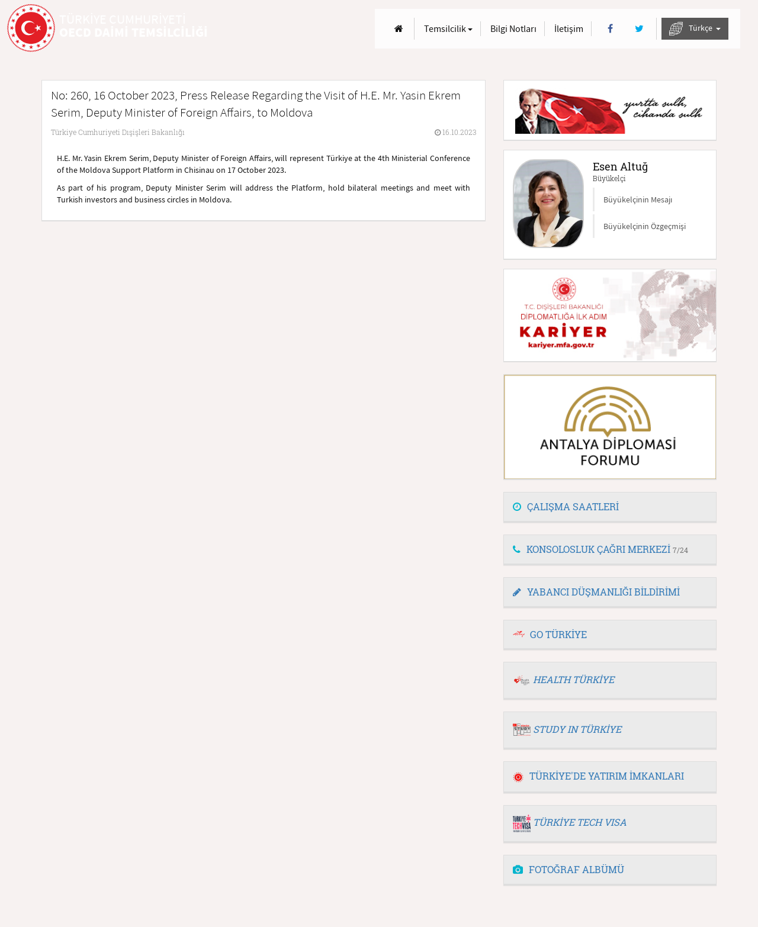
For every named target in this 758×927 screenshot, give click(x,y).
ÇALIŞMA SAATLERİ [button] (566, 506)
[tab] (610, 507)
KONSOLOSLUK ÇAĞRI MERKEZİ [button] (600, 549)
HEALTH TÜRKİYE (573, 679)
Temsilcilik (448, 28)
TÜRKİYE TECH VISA (580, 822)
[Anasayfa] (399, 29)
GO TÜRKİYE (558, 634)
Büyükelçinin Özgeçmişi (644, 226)
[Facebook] (610, 29)
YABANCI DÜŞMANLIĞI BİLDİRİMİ (596, 591)
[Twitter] (639, 29)
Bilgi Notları (513, 28)
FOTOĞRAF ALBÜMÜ (568, 869)
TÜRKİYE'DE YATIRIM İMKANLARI (598, 776)
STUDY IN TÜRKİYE (577, 729)
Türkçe (695, 29)
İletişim (568, 28)
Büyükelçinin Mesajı (637, 199)
